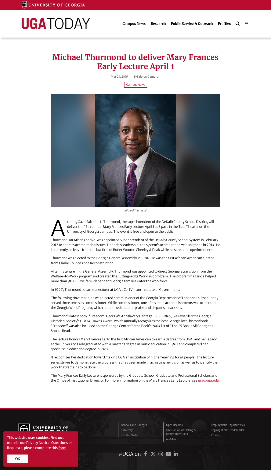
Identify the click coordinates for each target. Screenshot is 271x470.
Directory (127, 430)
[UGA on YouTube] (169, 454)
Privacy (215, 435)
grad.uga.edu (208, 380)
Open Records (174, 425)
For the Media (129, 435)
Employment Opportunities (228, 425)
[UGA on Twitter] (154, 454)
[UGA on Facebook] (146, 454)
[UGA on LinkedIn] (176, 454)
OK (17, 459)
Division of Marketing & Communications (181, 431)
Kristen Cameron (148, 76)
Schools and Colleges (134, 425)
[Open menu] (246, 23)
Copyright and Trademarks (227, 430)
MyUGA (171, 439)
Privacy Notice (38, 443)
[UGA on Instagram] (161, 454)
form (62, 448)
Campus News (135, 85)
